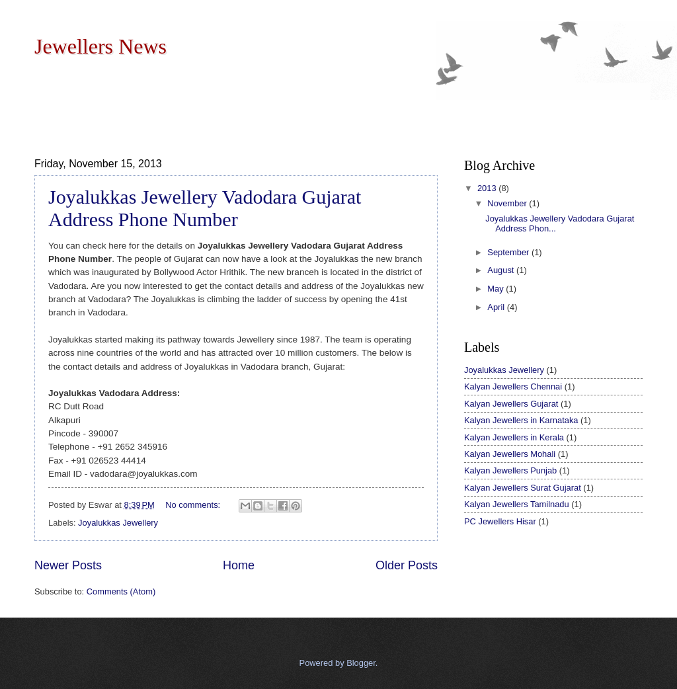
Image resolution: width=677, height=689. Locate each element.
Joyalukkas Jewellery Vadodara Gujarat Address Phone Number (204, 208)
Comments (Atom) (121, 591)
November (508, 203)
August (501, 270)
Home (239, 565)
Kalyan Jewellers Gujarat (511, 404)
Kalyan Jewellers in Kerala (514, 437)
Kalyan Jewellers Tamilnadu (516, 504)
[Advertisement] (275, 105)
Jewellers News (100, 46)
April (496, 307)
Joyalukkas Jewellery (118, 523)
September (509, 252)
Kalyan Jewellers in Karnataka (521, 420)
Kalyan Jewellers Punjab (510, 470)
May (496, 289)
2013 (487, 188)
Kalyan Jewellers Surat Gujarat (522, 488)
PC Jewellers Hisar (500, 521)
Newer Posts (68, 565)
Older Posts (407, 565)
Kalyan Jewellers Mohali (509, 454)
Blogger (361, 663)
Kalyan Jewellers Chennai (513, 386)
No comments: (194, 505)
